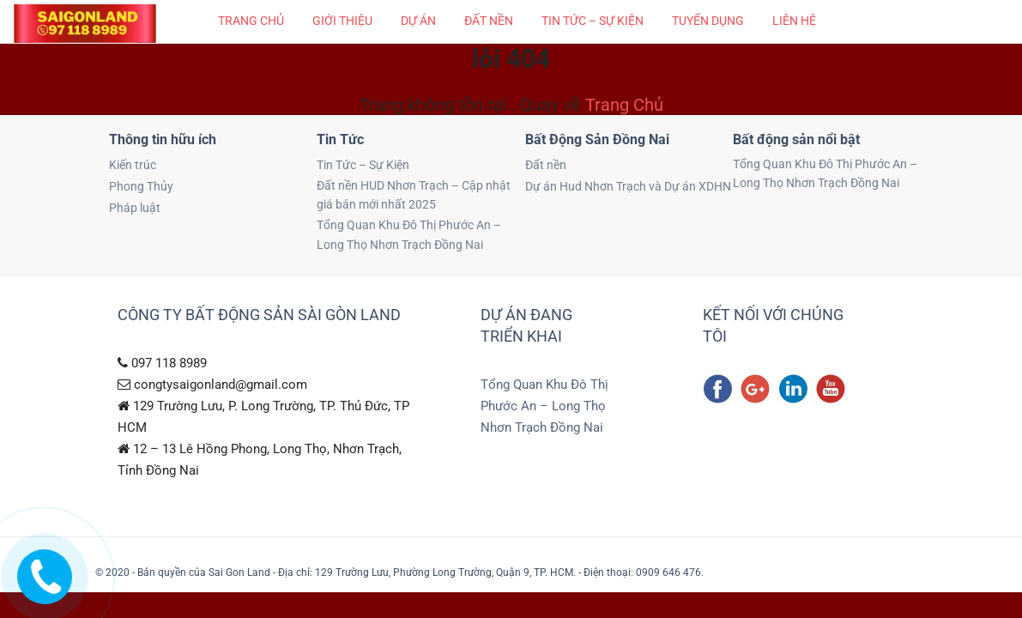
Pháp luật (134, 208)
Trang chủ (251, 20)
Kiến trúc (132, 165)
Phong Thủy (141, 186)
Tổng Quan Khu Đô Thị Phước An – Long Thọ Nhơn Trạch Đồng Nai (409, 234)
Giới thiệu (342, 20)
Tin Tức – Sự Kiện (592, 20)
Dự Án (418, 20)
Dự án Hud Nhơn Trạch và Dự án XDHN (628, 186)
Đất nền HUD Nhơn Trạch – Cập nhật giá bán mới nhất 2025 (414, 195)
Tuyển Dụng (708, 20)
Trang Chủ (624, 104)
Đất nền (488, 20)
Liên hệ (794, 20)
